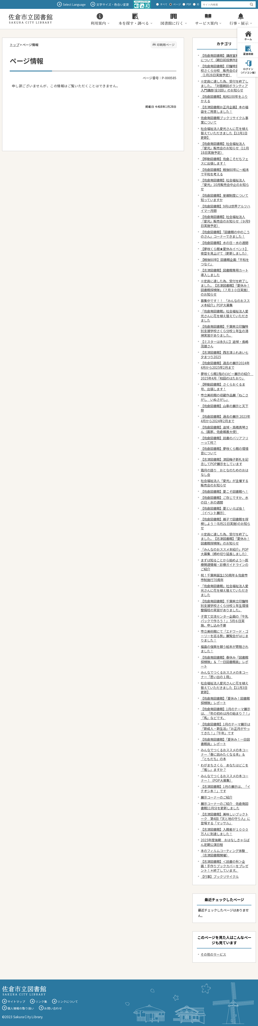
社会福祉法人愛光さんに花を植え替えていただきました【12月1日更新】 (224, 133)
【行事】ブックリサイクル (220, 876)
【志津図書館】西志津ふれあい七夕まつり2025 (224, 354)
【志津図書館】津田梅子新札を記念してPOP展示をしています (224, 461)
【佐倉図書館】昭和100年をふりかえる (224, 98)
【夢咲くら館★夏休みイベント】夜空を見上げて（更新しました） (224, 250)
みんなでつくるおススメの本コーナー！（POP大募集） (224, 778)
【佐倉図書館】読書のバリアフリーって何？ (224, 440)
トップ (14, 44)
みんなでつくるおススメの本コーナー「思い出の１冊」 (224, 674)
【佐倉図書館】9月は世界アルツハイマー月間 (225, 208)
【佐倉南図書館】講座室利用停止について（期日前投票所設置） (224, 57)
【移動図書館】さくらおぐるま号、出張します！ (223, 386)
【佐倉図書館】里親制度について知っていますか (224, 197)
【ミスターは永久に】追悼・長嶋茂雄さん (224, 343)
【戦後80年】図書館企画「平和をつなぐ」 (225, 261)
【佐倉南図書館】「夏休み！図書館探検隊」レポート (225, 700)
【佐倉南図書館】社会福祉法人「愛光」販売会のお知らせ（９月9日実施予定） (225, 221)
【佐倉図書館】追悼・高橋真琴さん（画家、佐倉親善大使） (224, 429)
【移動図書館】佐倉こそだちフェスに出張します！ (224, 160)
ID (198, 4)
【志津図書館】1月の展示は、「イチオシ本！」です (225, 788)
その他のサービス (213, 954)
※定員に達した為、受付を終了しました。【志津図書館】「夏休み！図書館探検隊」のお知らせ (225, 538)
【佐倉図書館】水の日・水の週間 (224, 242)
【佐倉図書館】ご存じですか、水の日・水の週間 (224, 499)
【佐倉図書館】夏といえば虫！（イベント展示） (223, 510)
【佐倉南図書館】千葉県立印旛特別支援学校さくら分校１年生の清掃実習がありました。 (224, 330)
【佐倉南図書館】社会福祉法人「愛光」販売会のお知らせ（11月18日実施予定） (225, 148)
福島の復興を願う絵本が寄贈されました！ (224, 648)
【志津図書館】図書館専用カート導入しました (224, 272)
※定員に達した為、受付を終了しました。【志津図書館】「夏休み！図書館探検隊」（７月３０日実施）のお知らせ (225, 287)
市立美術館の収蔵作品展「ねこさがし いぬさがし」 (224, 397)
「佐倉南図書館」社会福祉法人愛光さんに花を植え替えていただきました (224, 315)
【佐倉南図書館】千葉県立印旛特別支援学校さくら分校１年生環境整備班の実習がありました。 (224, 605)
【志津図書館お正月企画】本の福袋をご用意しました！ (224, 109)
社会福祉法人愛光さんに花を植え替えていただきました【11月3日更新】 (224, 687)
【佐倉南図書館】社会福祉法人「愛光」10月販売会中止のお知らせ (225, 184)
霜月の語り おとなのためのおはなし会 (224, 472)
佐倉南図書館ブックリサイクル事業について (224, 119)
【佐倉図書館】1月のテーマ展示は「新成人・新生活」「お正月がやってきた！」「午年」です (225, 728)
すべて (163, 4)
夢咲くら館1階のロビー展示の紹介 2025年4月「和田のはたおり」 (227, 375)
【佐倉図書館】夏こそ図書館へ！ (224, 491)
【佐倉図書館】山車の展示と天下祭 (224, 408)
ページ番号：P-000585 (159, 77)
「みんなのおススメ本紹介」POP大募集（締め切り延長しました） (224, 551)
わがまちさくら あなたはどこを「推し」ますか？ (224, 767)
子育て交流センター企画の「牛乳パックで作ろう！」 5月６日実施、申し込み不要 (224, 620)
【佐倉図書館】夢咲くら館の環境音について (224, 450)
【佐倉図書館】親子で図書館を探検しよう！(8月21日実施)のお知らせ (225, 523)
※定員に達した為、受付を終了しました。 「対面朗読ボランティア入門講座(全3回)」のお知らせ (224, 85)
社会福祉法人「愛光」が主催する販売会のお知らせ (224, 482)
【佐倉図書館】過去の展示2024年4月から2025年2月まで (225, 365)
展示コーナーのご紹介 (216, 797)
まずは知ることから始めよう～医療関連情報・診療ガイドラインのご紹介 (224, 564)
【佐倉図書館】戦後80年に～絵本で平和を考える (225, 171)
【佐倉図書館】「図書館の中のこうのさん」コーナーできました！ (225, 234)
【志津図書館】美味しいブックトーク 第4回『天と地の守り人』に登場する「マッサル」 (225, 818)
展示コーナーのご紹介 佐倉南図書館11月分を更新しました (224, 805)
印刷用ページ (166, 44)
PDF (189, 4)
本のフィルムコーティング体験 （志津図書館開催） (224, 852)
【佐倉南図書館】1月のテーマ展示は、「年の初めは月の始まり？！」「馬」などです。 (225, 713)
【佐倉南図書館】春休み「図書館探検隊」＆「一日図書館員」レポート (224, 661)
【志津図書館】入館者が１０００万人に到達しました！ (224, 831)
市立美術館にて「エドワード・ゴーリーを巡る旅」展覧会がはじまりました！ (224, 635)
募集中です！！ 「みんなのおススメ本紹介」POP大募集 (225, 302)
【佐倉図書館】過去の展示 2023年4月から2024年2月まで (225, 418)
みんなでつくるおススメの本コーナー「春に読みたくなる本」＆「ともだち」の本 (224, 754)
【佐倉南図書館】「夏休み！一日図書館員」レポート (225, 741)
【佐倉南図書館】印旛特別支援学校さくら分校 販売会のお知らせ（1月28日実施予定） (224, 70)
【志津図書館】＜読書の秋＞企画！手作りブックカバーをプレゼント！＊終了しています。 (224, 866)
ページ (177, 4)
